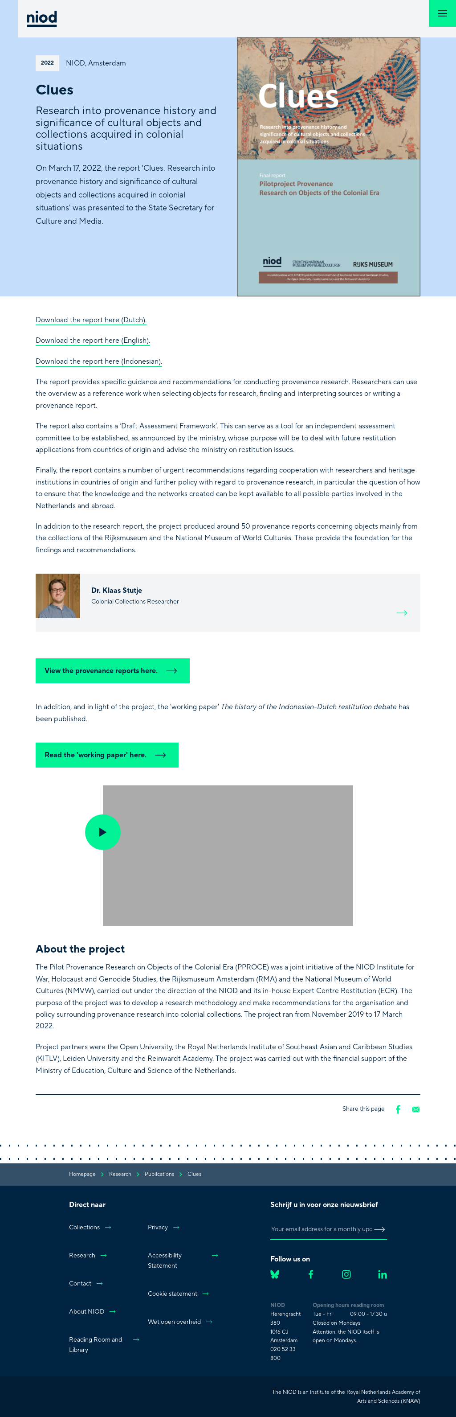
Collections (90, 1228)
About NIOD (93, 1312)
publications (159, 1174)
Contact (86, 1284)
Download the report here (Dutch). (91, 320)
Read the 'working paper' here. (107, 755)
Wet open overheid (180, 1322)
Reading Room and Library (104, 1345)
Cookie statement (179, 1294)
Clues (194, 1174)
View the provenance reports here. (113, 670)
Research (88, 1256)
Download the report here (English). (93, 340)
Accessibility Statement (183, 1261)
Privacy (164, 1228)
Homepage (82, 1174)
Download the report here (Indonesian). (99, 361)
